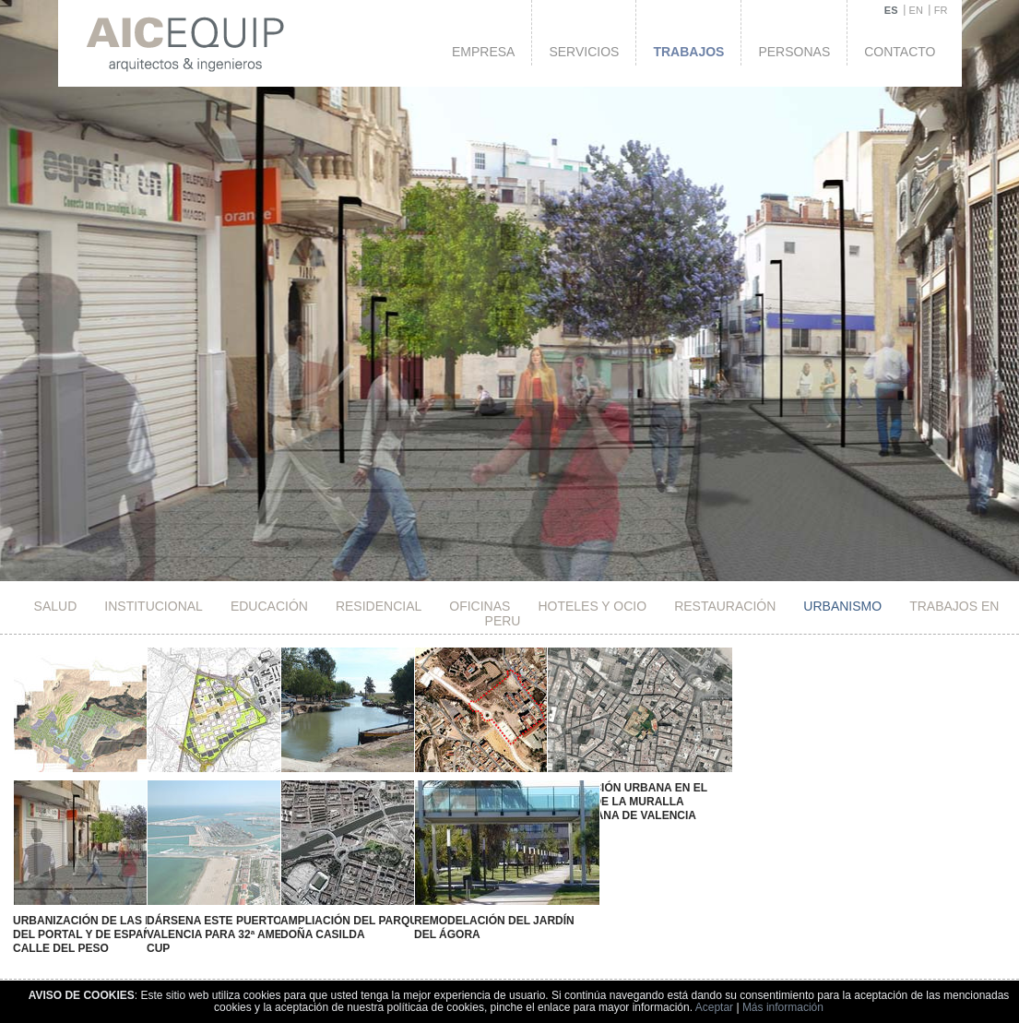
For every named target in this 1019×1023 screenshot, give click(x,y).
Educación (269, 606)
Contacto (899, 51)
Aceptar (714, 1007)
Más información (782, 1007)
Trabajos (688, 51)
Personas (794, 51)
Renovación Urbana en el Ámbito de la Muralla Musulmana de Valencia (569, 801)
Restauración (725, 606)
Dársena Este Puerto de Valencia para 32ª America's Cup (217, 920)
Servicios (584, 51)
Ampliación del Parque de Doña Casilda (331, 913)
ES (891, 10)
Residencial (378, 606)
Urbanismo (842, 606)
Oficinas (479, 606)
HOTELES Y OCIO (592, 606)
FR (941, 10)
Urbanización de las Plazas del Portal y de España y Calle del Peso (99, 920)
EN (916, 10)
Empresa (483, 51)
